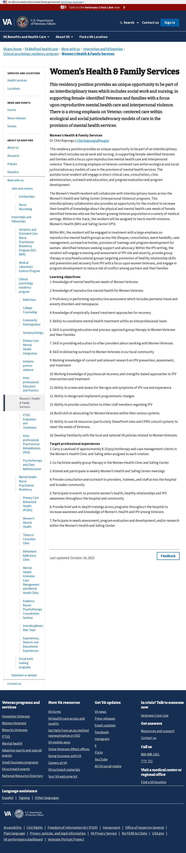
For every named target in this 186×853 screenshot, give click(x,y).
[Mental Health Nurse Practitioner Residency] (24, 483)
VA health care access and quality (66, 721)
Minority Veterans (15, 730)
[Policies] (24, 164)
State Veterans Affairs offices (68, 749)
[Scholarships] (24, 197)
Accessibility (13, 827)
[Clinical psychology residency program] (24, 285)
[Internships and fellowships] (24, 219)
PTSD (6, 736)
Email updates (105, 725)
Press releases (105, 718)
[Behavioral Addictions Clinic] (24, 555)
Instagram (102, 739)
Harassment (111, 827)
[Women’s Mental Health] (24, 522)
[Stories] (24, 126)
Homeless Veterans (16, 716)
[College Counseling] (24, 310)
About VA (63, 37)
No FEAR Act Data (134, 833)
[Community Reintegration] (24, 322)
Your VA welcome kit (62, 776)
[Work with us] (24, 180)
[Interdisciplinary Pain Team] (24, 628)
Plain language (14, 833)
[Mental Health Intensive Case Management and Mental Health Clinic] (24, 580)
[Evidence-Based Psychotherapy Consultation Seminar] (24, 609)
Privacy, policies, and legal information (58, 833)
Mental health (12, 743)
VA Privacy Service (104, 833)
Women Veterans (14, 723)
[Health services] (24, 80)
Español (7, 798)
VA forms (54, 711)
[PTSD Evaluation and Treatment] (24, 421)
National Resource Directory (22, 776)
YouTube (101, 759)
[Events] (24, 110)
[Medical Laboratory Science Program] (24, 267)
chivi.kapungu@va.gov (93, 140)
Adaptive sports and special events (22, 753)
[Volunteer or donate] (24, 675)
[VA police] (24, 172)
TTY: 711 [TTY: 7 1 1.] (147, 761)
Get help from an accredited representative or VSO (68, 733)
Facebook (102, 732)
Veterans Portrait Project (66, 839)
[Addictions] (24, 300)
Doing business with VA (64, 756)
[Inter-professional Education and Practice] (24, 384)
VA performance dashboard (23, 839)
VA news (100, 711)
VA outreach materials (64, 769)
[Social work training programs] (24, 663)
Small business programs (20, 762)
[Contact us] (24, 684)
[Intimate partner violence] (24, 365)
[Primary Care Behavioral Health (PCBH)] (24, 504)
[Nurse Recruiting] (24, 207)
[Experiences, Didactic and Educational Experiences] (24, 644)
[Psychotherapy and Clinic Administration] (24, 465)
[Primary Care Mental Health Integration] (24, 347)
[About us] (24, 148)
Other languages (47, 798)
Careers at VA (57, 763)
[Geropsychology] (24, 333)
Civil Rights (35, 827)
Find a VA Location (93, 37)
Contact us (150, 22)
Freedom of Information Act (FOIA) (73, 827)
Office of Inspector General (144, 827)
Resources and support (158, 731)
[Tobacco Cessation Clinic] (24, 539)
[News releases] (24, 118)
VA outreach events (16, 769)
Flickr (99, 752)
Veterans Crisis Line (155, 715)
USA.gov (158, 833)
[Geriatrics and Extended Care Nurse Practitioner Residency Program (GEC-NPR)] (24, 242)
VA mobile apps (59, 742)
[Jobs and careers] (24, 189)
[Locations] (24, 89)
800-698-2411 (150, 754)
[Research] (24, 156)
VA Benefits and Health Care (24, 37)
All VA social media (108, 766)
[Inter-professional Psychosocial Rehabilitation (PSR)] (24, 444)
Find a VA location (153, 782)
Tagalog (24, 798)
